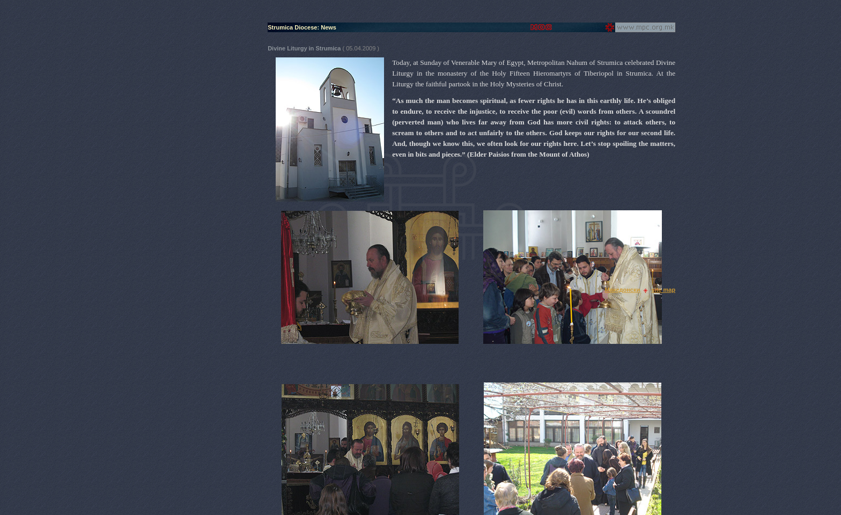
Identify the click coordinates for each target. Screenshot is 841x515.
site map (664, 289)
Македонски (622, 289)
